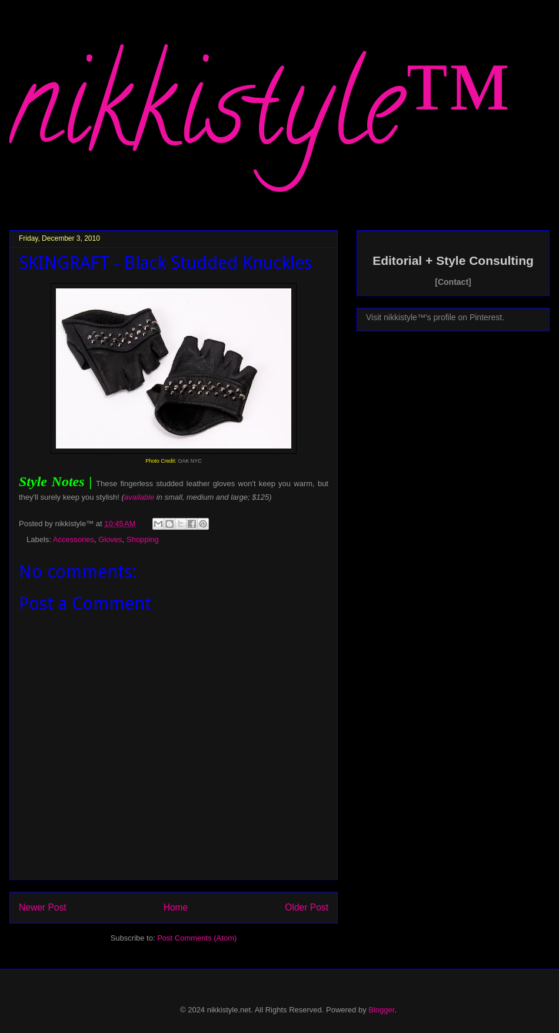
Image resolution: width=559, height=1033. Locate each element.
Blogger (381, 1009)
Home (176, 907)
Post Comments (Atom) (197, 938)
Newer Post (42, 907)
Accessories (73, 539)
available (139, 497)
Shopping (143, 539)
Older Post (306, 907)
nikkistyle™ (260, 118)
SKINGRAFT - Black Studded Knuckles (165, 263)
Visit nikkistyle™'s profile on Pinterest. (435, 317)
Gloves (110, 539)
